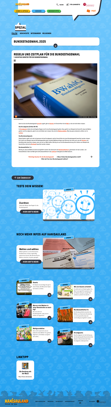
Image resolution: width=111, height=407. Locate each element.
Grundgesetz (23, 129)
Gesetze (51, 123)
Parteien (84, 140)
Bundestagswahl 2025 (30, 41)
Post (91, 11)
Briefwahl (33, 144)
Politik (14, 33)
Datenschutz (59, 401)
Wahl (67, 123)
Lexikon (21, 133)
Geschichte (24, 33)
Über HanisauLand (40, 401)
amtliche (54, 151)
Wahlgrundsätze (62, 131)
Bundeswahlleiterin (64, 149)
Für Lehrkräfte (73, 5)
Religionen (46, 33)
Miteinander (36, 33)
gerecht (39, 123)
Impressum (51, 401)
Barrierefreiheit (70, 401)
